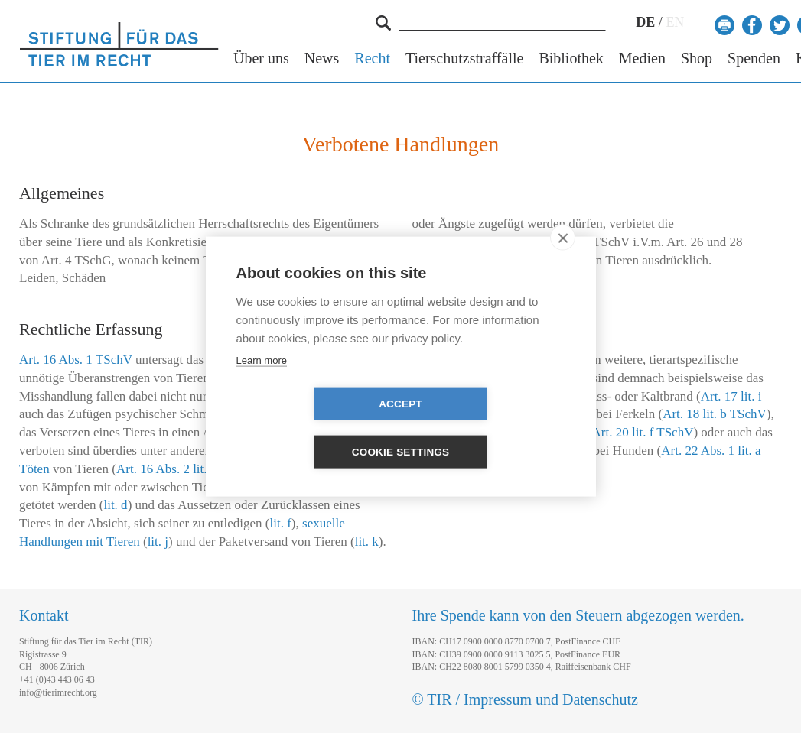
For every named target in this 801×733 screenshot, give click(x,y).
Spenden (754, 58)
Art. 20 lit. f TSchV (643, 432)
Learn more (261, 384)
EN (675, 22)
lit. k (367, 541)
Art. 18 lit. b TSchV (715, 414)
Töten (34, 469)
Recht (372, 58)
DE (645, 22)
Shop (696, 58)
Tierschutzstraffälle (464, 58)
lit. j (158, 541)
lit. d (115, 505)
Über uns (261, 58)
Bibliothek (571, 58)
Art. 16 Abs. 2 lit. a (166, 469)
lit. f (280, 523)
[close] (562, 261)
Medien (642, 58)
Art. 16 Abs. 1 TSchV (75, 359)
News (322, 58)
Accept (312, 428)
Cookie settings (489, 428)
